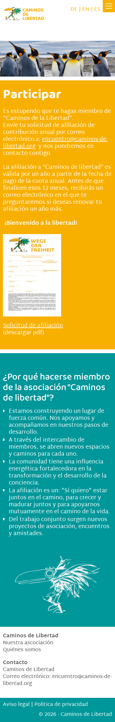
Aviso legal (16, 704)
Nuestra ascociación (28, 643)
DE (73, 9)
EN (85, 9)
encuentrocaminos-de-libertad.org (57, 680)
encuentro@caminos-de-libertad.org (55, 143)
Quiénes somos (22, 650)
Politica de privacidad (61, 704)
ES (97, 9)
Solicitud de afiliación (33, 326)
